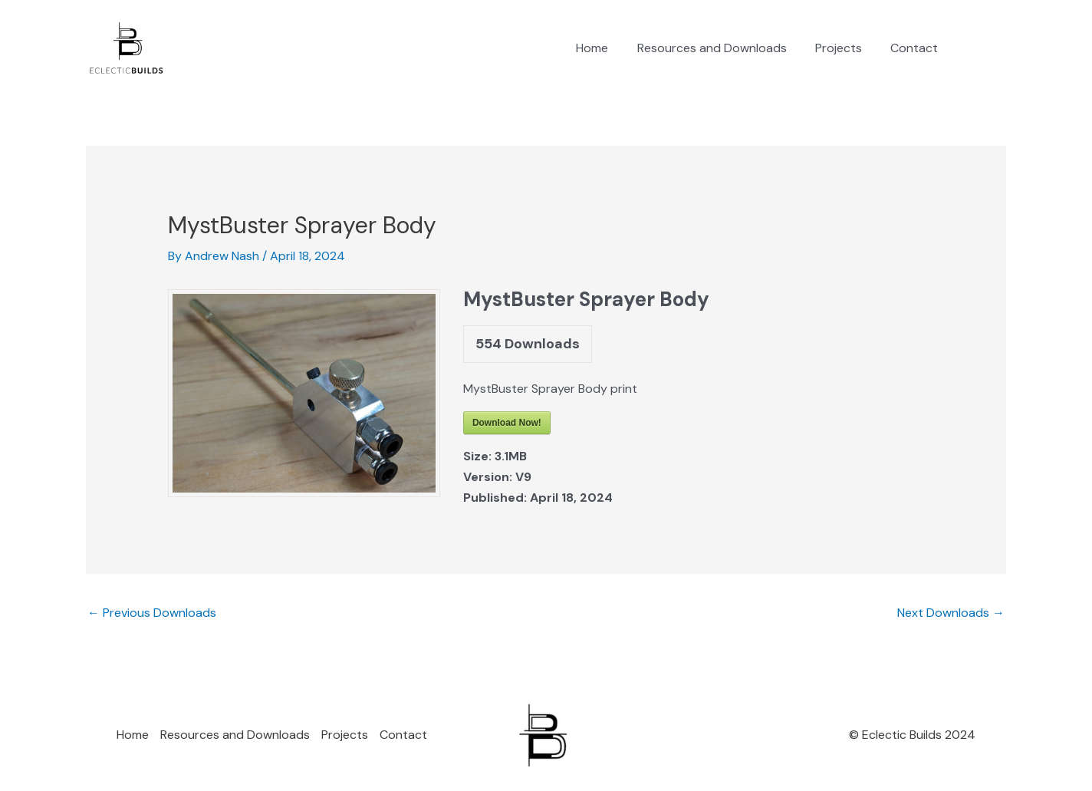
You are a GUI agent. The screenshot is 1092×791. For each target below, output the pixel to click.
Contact (916, 48)
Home (606, 48)
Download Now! (506, 422)
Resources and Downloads (722, 48)
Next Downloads (951, 613)
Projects (844, 48)
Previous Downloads (151, 613)
